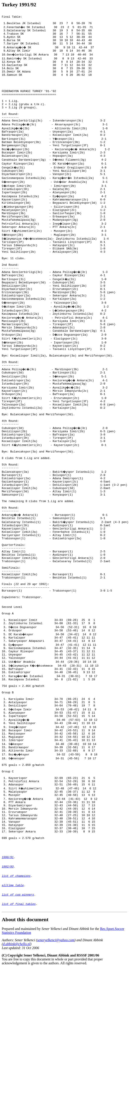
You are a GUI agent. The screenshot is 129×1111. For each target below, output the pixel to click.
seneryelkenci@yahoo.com (55, 1074)
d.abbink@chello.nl (16, 1078)
